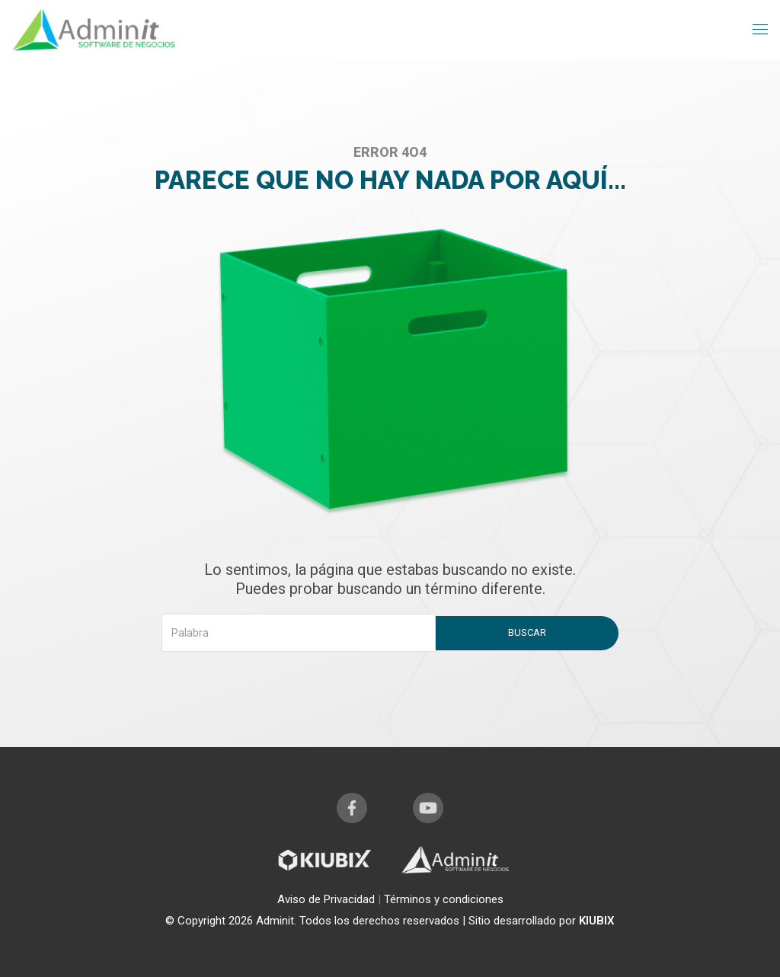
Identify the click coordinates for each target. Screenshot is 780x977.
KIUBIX (597, 921)
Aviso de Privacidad (327, 899)
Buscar (527, 632)
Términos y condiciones (443, 899)
